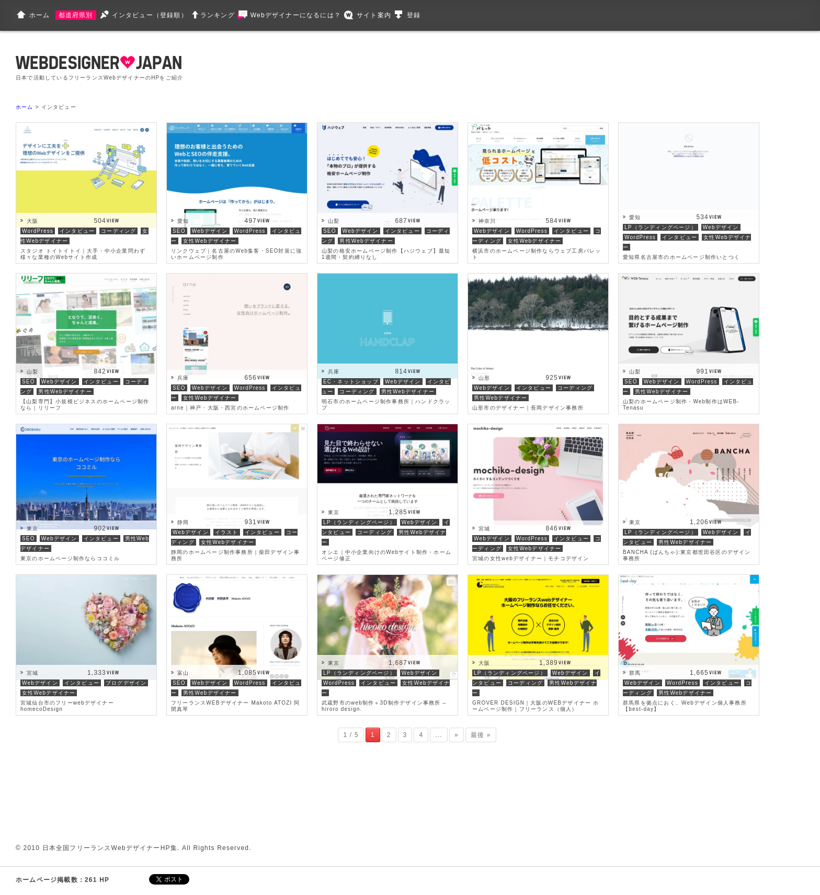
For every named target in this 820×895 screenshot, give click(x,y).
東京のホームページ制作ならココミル (70, 558)
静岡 (183, 522)
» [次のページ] (456, 735)
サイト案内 (374, 15)
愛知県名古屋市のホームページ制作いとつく (681, 257)
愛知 (183, 221)
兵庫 (183, 378)
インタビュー (77, 231)
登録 (413, 15)
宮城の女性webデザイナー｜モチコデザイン (530, 558)
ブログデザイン (126, 683)
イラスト (226, 532)
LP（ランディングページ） (660, 227)
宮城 (484, 528)
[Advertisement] (398, 68)
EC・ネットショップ (351, 381)
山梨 (333, 221)
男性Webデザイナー (366, 241)
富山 (183, 673)
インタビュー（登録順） (150, 15)
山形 (484, 378)
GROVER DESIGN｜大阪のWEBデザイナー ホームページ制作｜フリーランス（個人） (535, 706)
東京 (32, 528)
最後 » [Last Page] (481, 735)
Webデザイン (210, 231)
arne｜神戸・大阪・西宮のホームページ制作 (230, 408)
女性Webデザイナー (209, 241)
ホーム (39, 15)
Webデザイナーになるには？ (295, 15)
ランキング (217, 15)
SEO (179, 231)
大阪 (32, 221)
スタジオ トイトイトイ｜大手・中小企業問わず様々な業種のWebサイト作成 (82, 254)
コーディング (118, 231)
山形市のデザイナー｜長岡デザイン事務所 (528, 408)
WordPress (37, 231)
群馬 (635, 673)
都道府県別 (76, 15)
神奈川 (487, 221)
